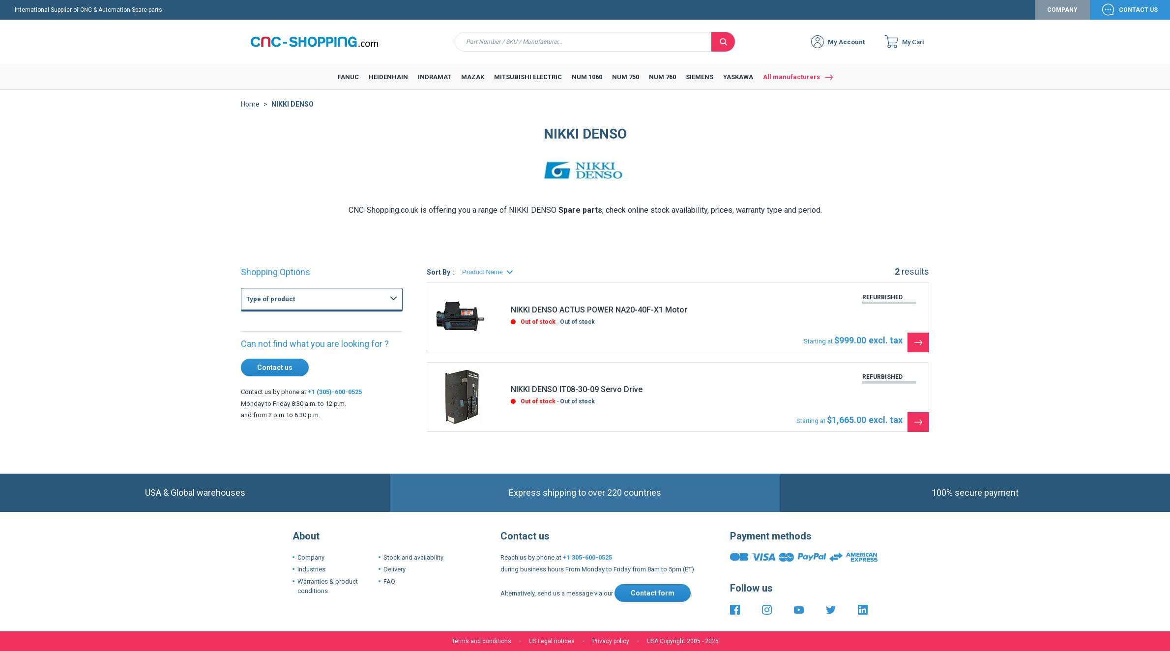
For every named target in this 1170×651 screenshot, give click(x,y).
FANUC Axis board (301, 403)
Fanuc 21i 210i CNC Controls (316, 436)
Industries (311, 569)
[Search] (723, 42)
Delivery (394, 569)
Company (1062, 9)
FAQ (389, 581)
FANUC (266, 322)
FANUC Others (296, 360)
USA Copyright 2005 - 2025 (683, 641)
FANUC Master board (305, 371)
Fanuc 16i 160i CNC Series (313, 425)
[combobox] (583, 42)
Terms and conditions (481, 641)
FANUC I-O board (300, 393)
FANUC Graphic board (306, 349)
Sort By (438, 272)
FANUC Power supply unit (312, 339)
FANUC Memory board (307, 382)
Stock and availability (413, 557)
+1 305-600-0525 (587, 557)
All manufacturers (791, 77)
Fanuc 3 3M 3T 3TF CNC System (321, 457)
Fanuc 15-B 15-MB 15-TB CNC (318, 447)
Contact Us (1138, 9)
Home (250, 104)
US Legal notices (552, 641)
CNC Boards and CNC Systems (309, 330)
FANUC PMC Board (302, 414)
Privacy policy (610, 641)
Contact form (652, 593)
